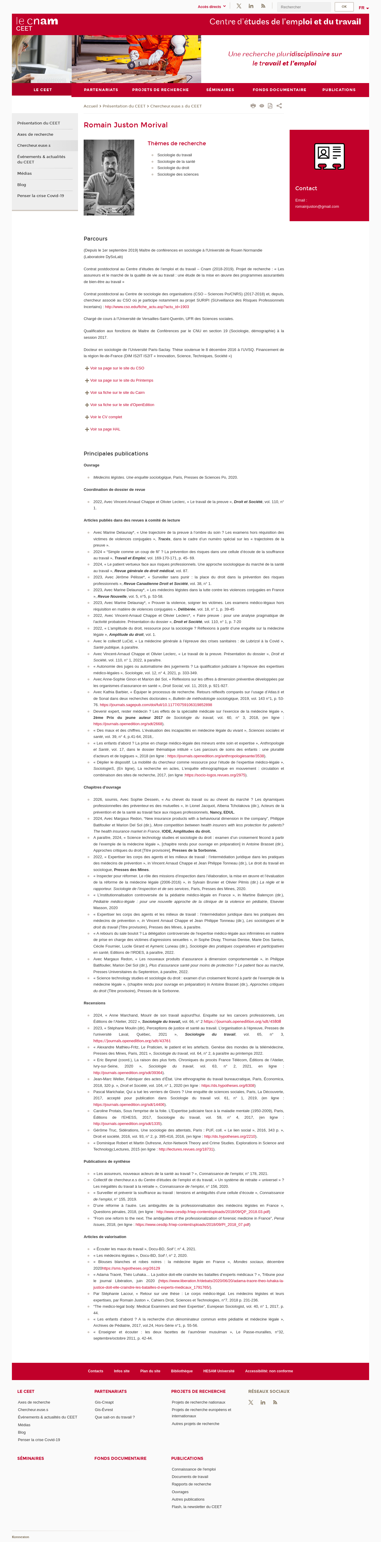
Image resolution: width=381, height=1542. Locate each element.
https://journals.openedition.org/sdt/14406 (129, 1104)
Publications (187, 1458)
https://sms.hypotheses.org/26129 (131, 1268)
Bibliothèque (182, 1371)
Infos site (122, 1371)
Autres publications (188, 1499)
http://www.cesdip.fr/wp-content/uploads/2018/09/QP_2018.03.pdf (213, 1211)
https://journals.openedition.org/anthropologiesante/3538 (215, 755)
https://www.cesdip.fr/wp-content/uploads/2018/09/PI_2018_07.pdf (192, 1224)
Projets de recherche (198, 1391)
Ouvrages (180, 1491)
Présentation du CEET (124, 106)
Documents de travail (190, 1476)
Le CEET (26, 1391)
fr (362, 7)
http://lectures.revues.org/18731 (186, 1149)
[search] (304, 7)
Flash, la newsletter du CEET (197, 1506)
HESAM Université (219, 1371)
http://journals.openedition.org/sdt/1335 (126, 1123)
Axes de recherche (35, 134)
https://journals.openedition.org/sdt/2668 (127, 724)
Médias (24, 173)
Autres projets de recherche (195, 1423)
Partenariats (110, 1391)
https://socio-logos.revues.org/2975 (215, 774)
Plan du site (150, 1371)
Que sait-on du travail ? (115, 1417)
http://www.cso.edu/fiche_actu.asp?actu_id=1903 (147, 306)
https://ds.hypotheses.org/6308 (228, 1085)
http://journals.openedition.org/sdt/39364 (128, 1072)
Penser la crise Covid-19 (40, 195)
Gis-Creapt (104, 1402)
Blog (21, 184)
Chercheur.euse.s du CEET (176, 106)
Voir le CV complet (103, 416)
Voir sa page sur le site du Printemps (118, 380)
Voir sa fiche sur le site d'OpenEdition (119, 404)
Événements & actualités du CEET (41, 159)
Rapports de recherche (191, 1484)
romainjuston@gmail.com (317, 206)
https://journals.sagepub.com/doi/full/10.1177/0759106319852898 (156, 705)
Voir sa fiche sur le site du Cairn (114, 392)
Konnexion (20, 1537)
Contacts (95, 1371)
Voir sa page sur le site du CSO (114, 368)
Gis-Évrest (104, 1409)
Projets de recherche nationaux (198, 1402)
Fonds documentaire (120, 1458)
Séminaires (30, 1458)
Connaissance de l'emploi (194, 1469)
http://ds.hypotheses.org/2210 (229, 1136)
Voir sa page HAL (102, 429)
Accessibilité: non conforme (269, 1371)
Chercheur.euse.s (34, 145)
